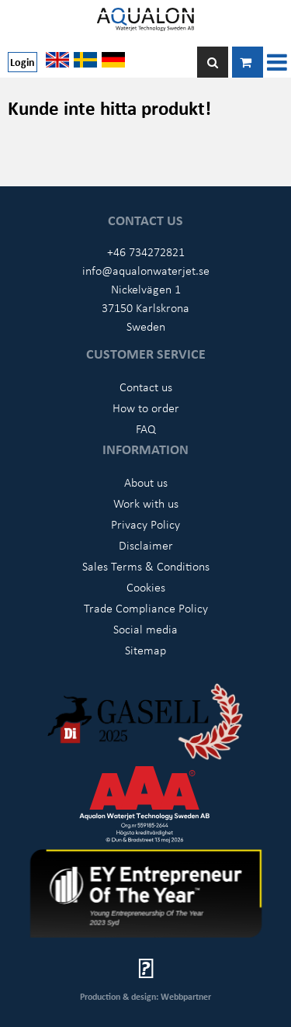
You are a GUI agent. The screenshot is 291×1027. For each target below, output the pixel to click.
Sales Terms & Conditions (146, 565)
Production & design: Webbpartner (145, 996)
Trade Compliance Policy (146, 607)
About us (146, 482)
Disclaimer (146, 544)
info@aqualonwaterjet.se (146, 270)
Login (22, 61)
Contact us (146, 386)
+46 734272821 (146, 251)
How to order (146, 407)
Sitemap (145, 649)
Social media (145, 628)
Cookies (145, 586)
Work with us (145, 503)
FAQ (146, 428)
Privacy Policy (145, 524)
